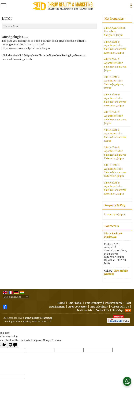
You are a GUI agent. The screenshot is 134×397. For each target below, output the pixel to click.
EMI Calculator (99, 306)
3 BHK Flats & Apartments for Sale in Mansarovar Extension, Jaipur (115, 47)
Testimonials (84, 310)
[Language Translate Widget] (16, 296)
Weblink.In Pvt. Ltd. (41, 321)
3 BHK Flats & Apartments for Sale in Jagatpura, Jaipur (114, 82)
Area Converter (77, 306)
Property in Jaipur (114, 214)
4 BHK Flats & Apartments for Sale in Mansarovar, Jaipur (115, 65)
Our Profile (74, 303)
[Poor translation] (12, 345)
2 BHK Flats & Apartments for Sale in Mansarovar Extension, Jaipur (115, 171)
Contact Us (102, 310)
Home (6, 26)
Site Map (117, 310)
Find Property (93, 303)
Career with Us (120, 306)
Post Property (113, 303)
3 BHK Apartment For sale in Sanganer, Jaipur (114, 31)
